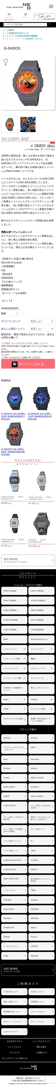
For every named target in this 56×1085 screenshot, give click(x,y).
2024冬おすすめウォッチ (19, 33)
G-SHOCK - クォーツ (33, 39)
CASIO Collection (10, 805)
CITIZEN (34, 699)
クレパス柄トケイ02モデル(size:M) (13, 818)
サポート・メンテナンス (13, 1022)
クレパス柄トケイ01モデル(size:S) (41, 807)
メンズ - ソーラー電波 (12, 659)
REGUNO (34, 956)
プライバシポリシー (38, 1012)
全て (4, 30)
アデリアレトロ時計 (38, 709)
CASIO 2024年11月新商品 (27, 36)
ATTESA (34, 738)
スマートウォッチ (37, 678)
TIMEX (33, 890)
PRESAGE (35, 909)
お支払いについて (37, 992)
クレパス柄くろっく (38, 829)
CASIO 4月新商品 (37, 591)
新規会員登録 (9, 20)
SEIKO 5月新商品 (10, 591)
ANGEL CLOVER (37, 778)
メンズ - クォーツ (16, 39)
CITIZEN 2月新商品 (11, 620)
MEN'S (11, 30)
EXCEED (7, 768)
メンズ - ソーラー (37, 649)
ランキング (14, 1052)
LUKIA (6, 956)
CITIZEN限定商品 (37, 630)
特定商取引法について (12, 1012)
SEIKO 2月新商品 (37, 620)
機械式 (33, 659)
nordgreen (34, 900)
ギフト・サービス (37, 1022)
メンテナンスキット (11, 946)
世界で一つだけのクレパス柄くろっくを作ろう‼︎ (40, 818)
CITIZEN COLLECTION (12, 860)
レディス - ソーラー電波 (13, 678)
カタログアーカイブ (11, 1031)
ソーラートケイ (9, 890)
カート (25, 17)
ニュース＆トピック (41, 1041)
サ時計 (33, 851)
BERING (7, 937)
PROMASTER (9, 928)
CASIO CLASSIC (37, 796)
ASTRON (7, 738)
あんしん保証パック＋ (13, 328)
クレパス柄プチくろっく (13, 841)
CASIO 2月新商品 (10, 630)
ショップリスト (14, 1047)
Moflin (6, 639)
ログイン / (9, 17)
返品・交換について (11, 1002)
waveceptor (35, 759)
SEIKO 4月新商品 (10, 600)
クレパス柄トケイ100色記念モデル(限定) (13, 830)
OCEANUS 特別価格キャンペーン (13, 689)
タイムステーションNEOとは (14, 1058)
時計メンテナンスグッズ (40, 688)
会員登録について (37, 1002)
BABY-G (34, 928)
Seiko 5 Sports (9, 909)
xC (32, 841)
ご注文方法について (11, 992)
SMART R (34, 869)
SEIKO (6, 699)
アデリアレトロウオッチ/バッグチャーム (14, 749)
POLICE (34, 937)
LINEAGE (34, 946)
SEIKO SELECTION (11, 879)
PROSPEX (7, 918)
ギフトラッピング (10, 321)
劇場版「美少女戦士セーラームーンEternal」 (40, 720)
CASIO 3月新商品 (10, 610)
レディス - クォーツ (11, 668)
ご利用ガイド (41, 1052)
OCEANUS (35, 787)
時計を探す (41, 1047)
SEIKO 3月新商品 (37, 610)
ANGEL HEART (9, 787)
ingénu (33, 747)
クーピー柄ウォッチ (11, 851)
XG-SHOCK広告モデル (39, 639)
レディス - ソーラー (38, 668)
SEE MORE (29, 560)
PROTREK (35, 918)
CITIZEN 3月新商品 (38, 600)
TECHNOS (8, 900)
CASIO (11, 36)
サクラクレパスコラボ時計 (13, 719)
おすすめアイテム (14, 1041)
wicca (6, 759)
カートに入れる (28, 364)
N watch (7, 778)
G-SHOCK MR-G (10, 869)
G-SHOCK (34, 860)
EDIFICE (34, 768)
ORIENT (7, 796)
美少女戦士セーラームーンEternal (40, 880)
